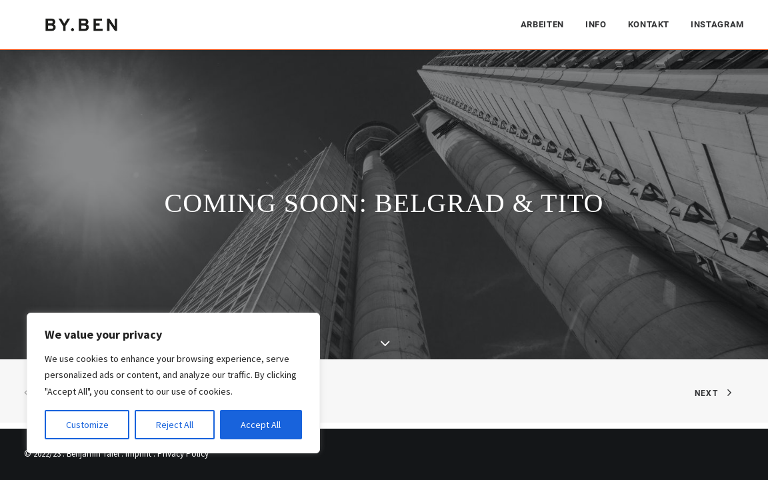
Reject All (174, 425)
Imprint (138, 453)
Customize (87, 425)
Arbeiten (542, 24)
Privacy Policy (183, 453)
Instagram (717, 24)
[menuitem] (547, 23)
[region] (173, 383)
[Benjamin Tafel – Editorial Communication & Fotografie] (82, 23)
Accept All (261, 425)
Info (596, 24)
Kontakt (649, 24)
